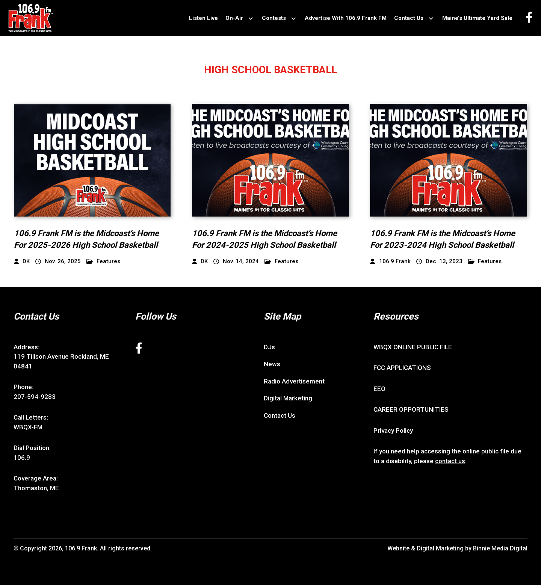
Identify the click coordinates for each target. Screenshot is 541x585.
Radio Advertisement (294, 381)
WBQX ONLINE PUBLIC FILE (412, 347)
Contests (274, 18)
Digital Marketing (288, 398)
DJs (269, 347)
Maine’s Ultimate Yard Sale (477, 18)
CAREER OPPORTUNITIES (411, 409)
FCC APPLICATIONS (402, 367)
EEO (379, 389)
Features (103, 261)
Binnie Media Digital (500, 548)
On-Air (234, 18)
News (272, 364)
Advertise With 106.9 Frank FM (346, 18)
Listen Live (203, 18)
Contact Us (408, 18)
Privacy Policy (393, 430)
